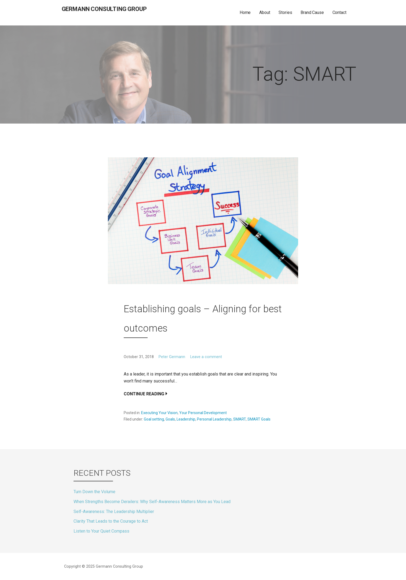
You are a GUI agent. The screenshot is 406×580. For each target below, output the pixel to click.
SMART (239, 419)
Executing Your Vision (159, 413)
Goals (170, 419)
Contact (339, 12)
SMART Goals (258, 419)
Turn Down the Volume (94, 491)
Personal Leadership (214, 419)
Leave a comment (206, 357)
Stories (285, 12)
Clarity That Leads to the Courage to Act (111, 521)
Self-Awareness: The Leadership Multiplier (114, 511)
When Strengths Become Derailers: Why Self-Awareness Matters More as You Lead (152, 501)
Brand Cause (312, 12)
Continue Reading (144, 393)
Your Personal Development (203, 413)
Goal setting (154, 419)
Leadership (186, 419)
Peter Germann (172, 357)
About (264, 12)
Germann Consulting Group (104, 9)
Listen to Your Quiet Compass (101, 531)
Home (245, 12)
